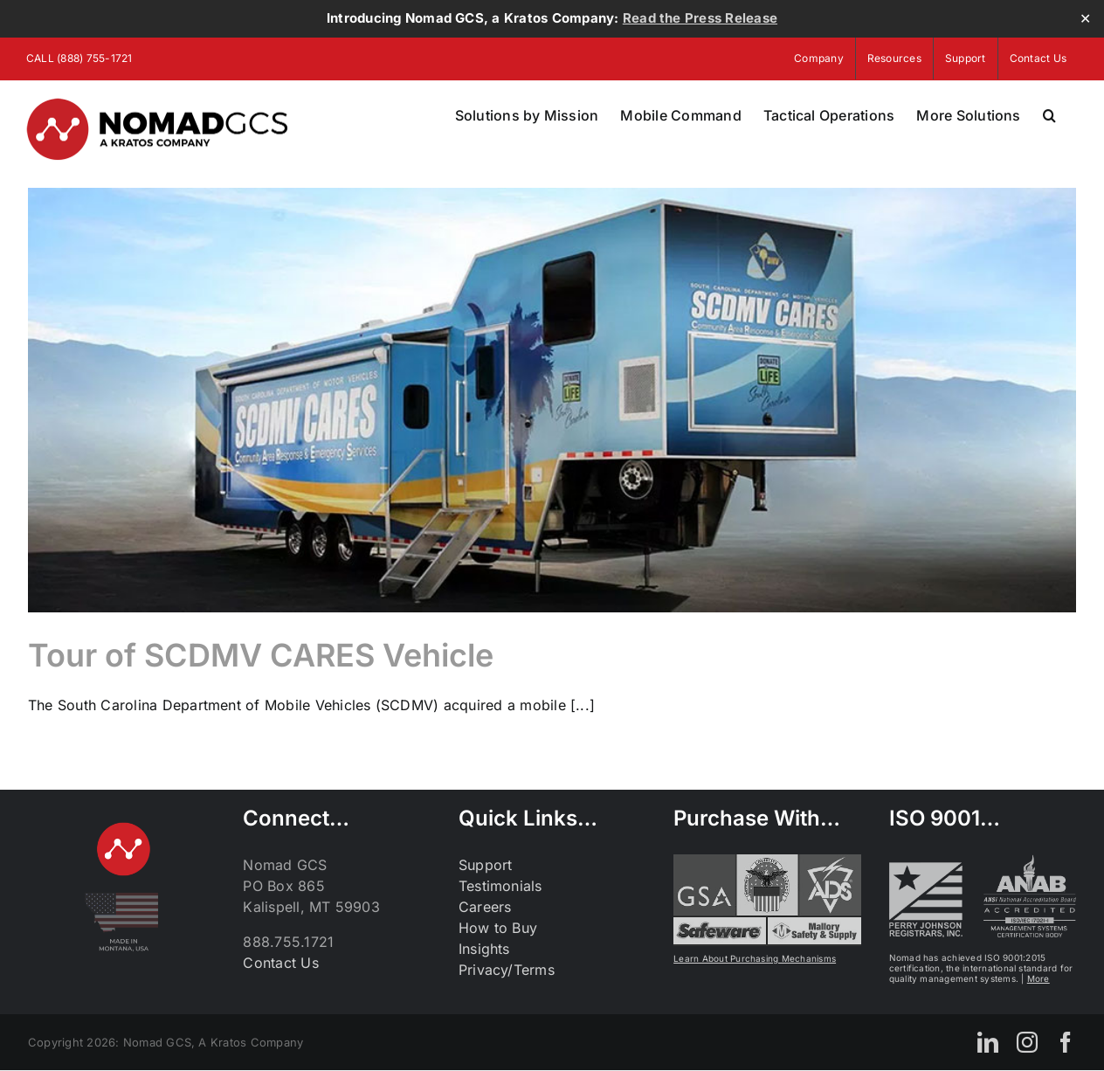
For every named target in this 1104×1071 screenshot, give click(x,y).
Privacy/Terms (507, 969)
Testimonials (500, 886)
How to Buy (498, 927)
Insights (484, 948)
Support (486, 865)
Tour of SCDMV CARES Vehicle (260, 655)
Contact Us (280, 962)
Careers (485, 907)
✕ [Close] (1085, 18)
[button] (1049, 115)
